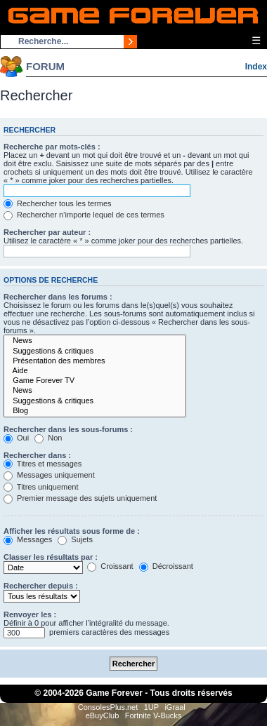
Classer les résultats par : (51, 557)
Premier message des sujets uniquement (80, 498)
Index (256, 67)
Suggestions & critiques (95, 351)
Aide (95, 371)
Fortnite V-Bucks (153, 715)
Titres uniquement (41, 487)
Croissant (110, 566)
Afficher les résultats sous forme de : (72, 531)
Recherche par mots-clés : (52, 146)
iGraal (174, 707)
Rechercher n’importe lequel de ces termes (84, 214)
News (95, 341)
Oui (16, 437)
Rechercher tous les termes (58, 203)
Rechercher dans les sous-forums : (68, 429)
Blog (95, 411)
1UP (151, 707)
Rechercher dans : (37, 455)
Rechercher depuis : (41, 586)
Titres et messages (43, 463)
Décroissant (166, 566)
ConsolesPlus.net (108, 707)
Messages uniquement (49, 475)
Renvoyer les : (30, 614)
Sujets (75, 539)
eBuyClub (102, 715)
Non (48, 437)
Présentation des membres (95, 361)
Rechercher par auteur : (47, 232)
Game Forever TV (95, 381)
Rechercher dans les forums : (58, 297)
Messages (28, 539)
